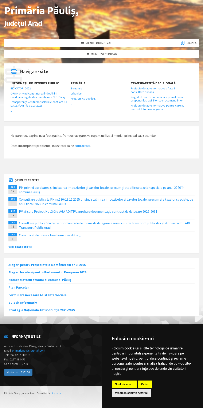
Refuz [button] (145, 384)
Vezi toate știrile (20, 247)
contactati (82, 146)
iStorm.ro (56, 393)
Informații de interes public (35, 83)
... (11, 110)
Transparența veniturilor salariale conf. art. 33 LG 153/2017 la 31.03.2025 (39, 103)
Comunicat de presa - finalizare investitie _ (50, 235)
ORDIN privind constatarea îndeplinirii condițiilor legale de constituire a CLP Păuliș (38, 95)
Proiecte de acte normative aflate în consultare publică (153, 90)
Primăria (78, 83)
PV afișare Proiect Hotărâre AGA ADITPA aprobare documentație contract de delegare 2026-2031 (88, 211)
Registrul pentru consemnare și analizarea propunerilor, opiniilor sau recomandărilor (157, 99)
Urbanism (76, 93)
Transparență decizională (153, 83)
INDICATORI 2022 (21, 88)
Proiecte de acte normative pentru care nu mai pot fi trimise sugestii (157, 107)
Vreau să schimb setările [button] (131, 393)
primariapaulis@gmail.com (28, 350)
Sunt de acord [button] (124, 384)
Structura (76, 88)
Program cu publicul (83, 98)
